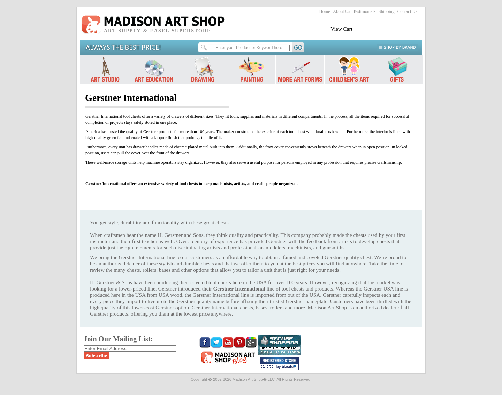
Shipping (387, 11)
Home (324, 11)
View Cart (341, 29)
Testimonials (364, 11)
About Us (341, 11)
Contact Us (407, 11)
